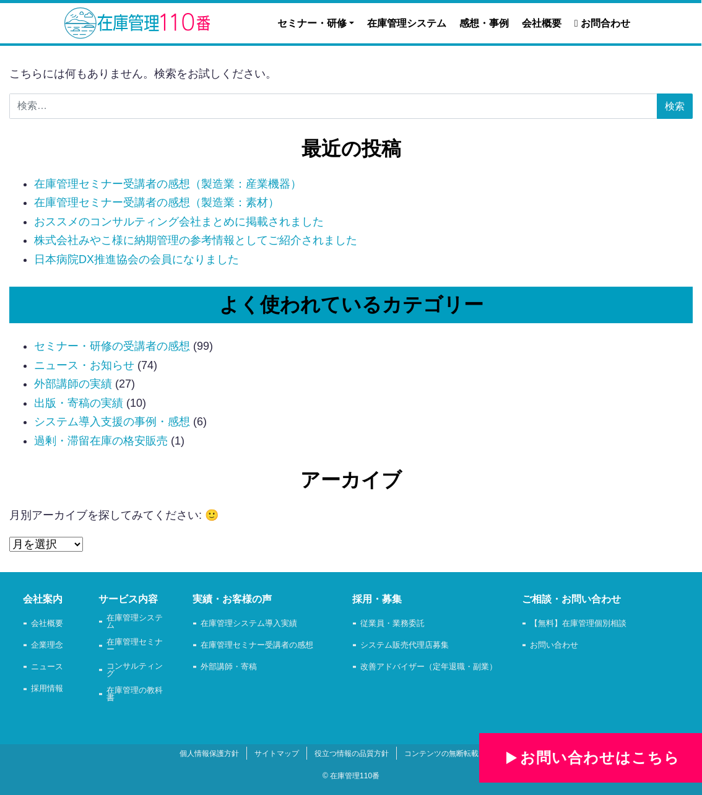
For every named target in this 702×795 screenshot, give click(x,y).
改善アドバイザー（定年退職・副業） (428, 667)
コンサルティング (134, 670)
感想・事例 (484, 23)
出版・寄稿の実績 (78, 403)
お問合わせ (602, 23)
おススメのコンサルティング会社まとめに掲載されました (179, 221)
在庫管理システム (406, 23)
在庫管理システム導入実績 (249, 624)
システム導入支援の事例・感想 (112, 421)
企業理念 (47, 645)
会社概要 (541, 23)
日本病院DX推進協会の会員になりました (136, 259)
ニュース (47, 667)
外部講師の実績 (73, 384)
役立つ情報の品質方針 (351, 753)
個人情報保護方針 (209, 753)
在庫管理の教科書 (134, 695)
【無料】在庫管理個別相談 (578, 624)
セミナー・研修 (312, 23)
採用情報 (47, 689)
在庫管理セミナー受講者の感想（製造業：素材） (156, 202)
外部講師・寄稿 (229, 667)
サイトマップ (276, 753)
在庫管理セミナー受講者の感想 (257, 645)
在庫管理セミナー (134, 646)
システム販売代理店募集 (404, 645)
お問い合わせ (554, 645)
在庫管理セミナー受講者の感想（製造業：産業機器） (167, 184)
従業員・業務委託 (392, 624)
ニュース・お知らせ (84, 365)
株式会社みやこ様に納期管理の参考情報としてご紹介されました (195, 240)
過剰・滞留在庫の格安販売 (101, 441)
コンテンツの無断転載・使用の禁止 (463, 753)
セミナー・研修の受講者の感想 (112, 346)
